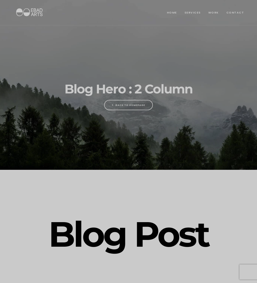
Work (213, 13)
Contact (235, 13)
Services (192, 13)
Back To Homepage (128, 105)
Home (172, 13)
